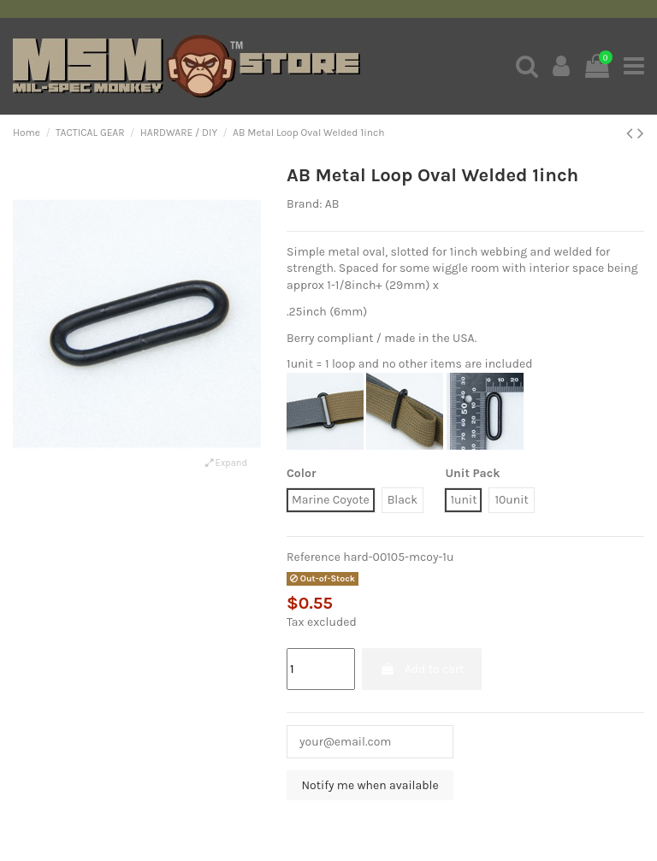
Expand (226, 463)
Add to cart (422, 669)
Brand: (304, 204)
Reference (313, 557)
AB (332, 204)
